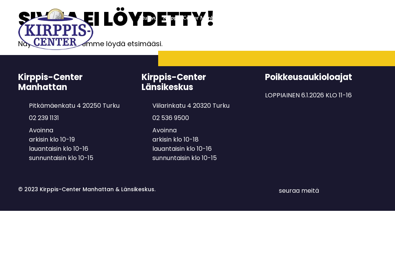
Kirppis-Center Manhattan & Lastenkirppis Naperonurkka (232, 17)
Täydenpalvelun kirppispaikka (283, 41)
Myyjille (334, 41)
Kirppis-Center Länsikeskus (341, 17)
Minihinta (362, 41)
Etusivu (148, 17)
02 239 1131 (44, 117)
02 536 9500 (170, 117)
